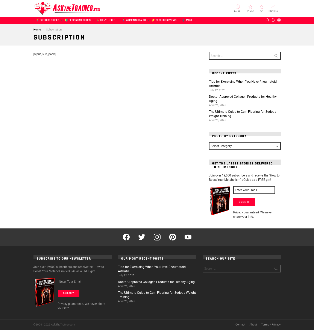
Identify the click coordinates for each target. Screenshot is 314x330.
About (253, 324)
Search (276, 56)
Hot (261, 8)
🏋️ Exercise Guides (47, 20)
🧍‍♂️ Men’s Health (106, 20)
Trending (273, 8)
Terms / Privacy (271, 324)
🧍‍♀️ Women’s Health (134, 20)
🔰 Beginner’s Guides (78, 20)
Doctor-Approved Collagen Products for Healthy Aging (156, 282)
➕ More (187, 20)
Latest (238, 8)
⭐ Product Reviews (164, 20)
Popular (250, 8)
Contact (240, 324)
